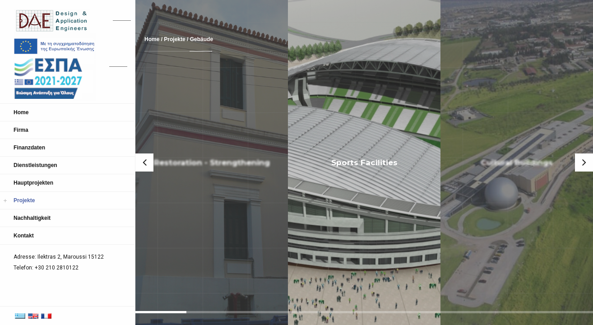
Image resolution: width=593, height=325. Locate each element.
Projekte (24, 200)
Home (21, 112)
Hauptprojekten (33, 183)
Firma (21, 130)
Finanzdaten (29, 147)
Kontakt (24, 235)
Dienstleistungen (35, 165)
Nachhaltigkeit (32, 218)
